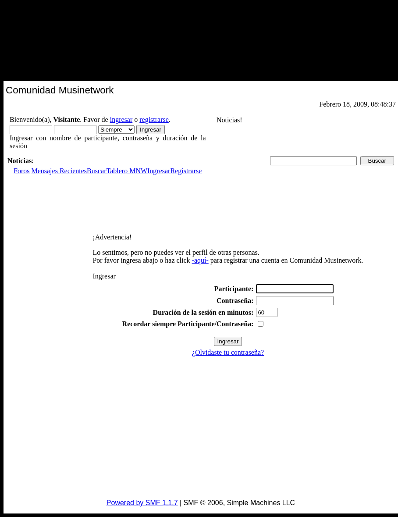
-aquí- (200, 260)
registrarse (154, 119)
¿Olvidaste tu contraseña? (228, 352)
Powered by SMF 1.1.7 (142, 502)
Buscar (96, 171)
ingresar (121, 119)
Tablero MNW (127, 171)
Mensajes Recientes (59, 171)
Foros (21, 171)
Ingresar (158, 171)
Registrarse (186, 171)
